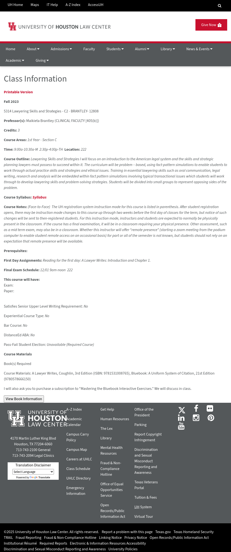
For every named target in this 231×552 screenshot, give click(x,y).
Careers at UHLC (79, 459)
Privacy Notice (135, 537)
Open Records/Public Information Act (112, 510)
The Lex (106, 428)
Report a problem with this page (127, 532)
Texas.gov (163, 532)
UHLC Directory (78, 478)
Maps (35, 4)
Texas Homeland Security (193, 532)
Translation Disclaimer (33, 465)
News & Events (199, 49)
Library (168, 49)
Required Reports (53, 543)
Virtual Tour (143, 516)
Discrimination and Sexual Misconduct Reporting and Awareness (146, 461)
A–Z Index (74, 409)
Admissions (61, 49)
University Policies (122, 549)
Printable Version (18, 92)
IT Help (52, 4)
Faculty (89, 49)
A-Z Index (73, 4)
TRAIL (8, 537)
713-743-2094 (22, 455)
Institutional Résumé (20, 543)
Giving (42, 60)
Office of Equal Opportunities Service (111, 489)
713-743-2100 (26, 450)
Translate (40, 477)
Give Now (211, 25)
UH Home (15, 4)
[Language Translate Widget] (33, 472)
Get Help (107, 409)
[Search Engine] (219, 5)
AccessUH (96, 4)
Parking (140, 424)
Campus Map (76, 449)
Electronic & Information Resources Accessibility (108, 543)
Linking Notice (110, 537)
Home (10, 49)
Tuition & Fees (145, 497)
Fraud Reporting (29, 537)
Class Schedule (78, 468)
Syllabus (39, 197)
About (33, 49)
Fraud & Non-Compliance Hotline (110, 468)
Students (115, 49)
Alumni (142, 49)
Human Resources (114, 419)
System (143, 507)
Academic (15, 60)
